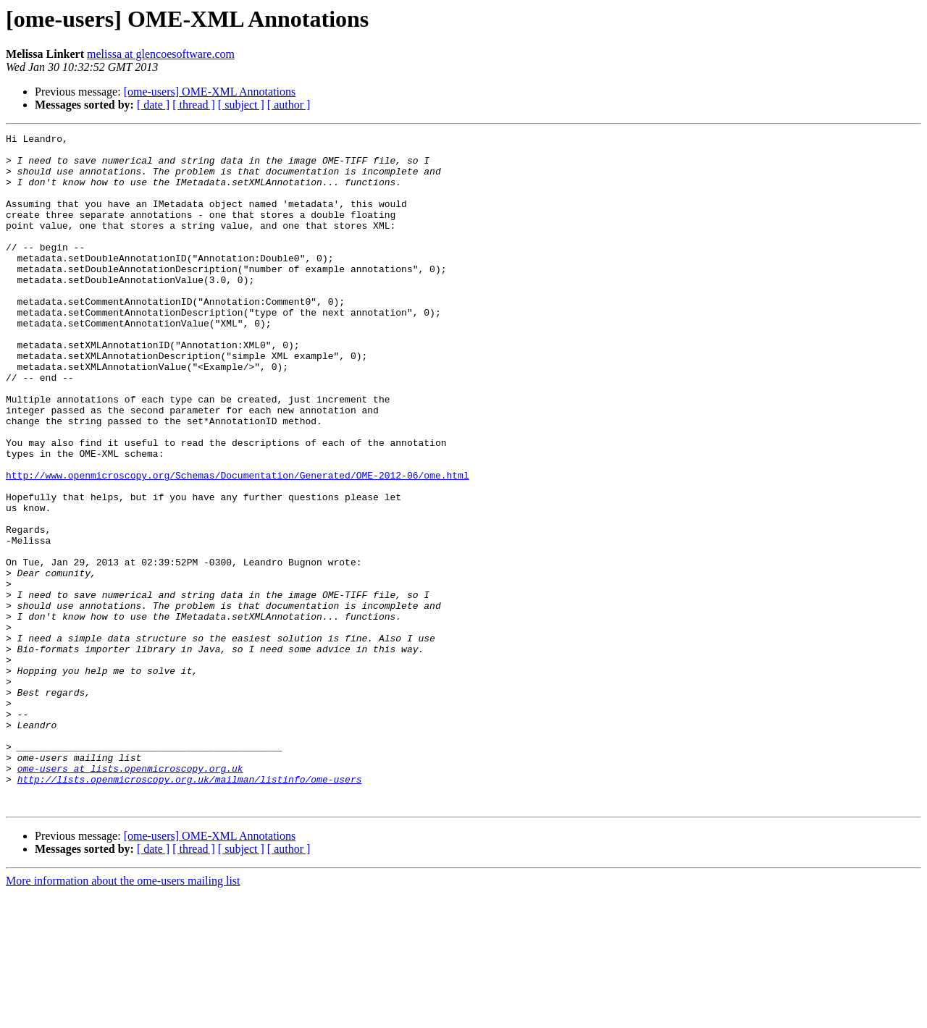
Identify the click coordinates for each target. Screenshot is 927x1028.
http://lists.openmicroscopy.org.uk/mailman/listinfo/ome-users (189, 909)
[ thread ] (193, 104)
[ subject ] (241, 104)
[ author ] (289, 104)
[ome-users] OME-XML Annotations (210, 91)
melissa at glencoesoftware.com (161, 54)
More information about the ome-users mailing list (123, 1015)
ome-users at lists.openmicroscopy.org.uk (130, 896)
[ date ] (153, 104)
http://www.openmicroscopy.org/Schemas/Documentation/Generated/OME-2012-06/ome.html (237, 544)
